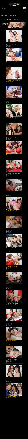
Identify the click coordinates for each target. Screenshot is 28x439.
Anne (6, 268)
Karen (9, 138)
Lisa (8, 101)
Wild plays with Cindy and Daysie (12, 303)
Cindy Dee (9, 305)
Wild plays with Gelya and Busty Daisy (13, 173)
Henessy (7, 287)
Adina (7, 212)
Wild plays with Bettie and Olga (11, 191)
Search (24, 8)
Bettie (7, 194)
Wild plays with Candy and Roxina (12, 154)
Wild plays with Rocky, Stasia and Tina (13, 396)
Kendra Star (10, 45)
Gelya (7, 175)
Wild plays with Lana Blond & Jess (12, 117)
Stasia (7, 398)
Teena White (9, 82)
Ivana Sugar (9, 231)
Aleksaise (9, 380)
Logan (7, 138)
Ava (8, 212)
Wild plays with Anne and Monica (12, 266)
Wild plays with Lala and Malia (11, 247)
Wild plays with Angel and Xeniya (12, 322)
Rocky (9, 398)
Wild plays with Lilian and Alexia (12, 229)
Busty (8, 175)
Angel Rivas (7, 324)
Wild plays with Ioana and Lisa (11, 98)
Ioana (7, 101)
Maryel (7, 45)
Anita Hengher (10, 361)
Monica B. (9, 268)
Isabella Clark (11, 287)
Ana (10, 138)
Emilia (7, 361)
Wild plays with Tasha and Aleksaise (12, 377)
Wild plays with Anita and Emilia (12, 359)
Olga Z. (9, 194)
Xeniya (10, 324)
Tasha (7, 380)
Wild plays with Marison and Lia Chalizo (13, 61)
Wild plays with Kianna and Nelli (12, 340)
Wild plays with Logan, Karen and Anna (13, 136)
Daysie (7, 305)
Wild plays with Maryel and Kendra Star (13, 43)
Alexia (7, 231)
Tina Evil (11, 398)
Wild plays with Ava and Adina (11, 210)
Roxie (6, 82)
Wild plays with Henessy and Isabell (12, 284)
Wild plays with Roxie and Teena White (13, 80)
